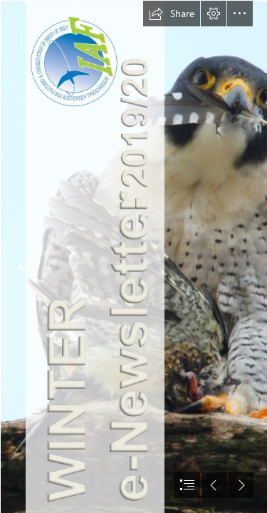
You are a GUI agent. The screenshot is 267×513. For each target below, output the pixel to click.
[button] (171, 13)
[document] (133, 256)
